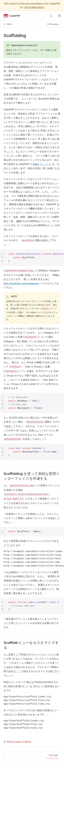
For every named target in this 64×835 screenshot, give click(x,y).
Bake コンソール (42, 164)
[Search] (51, 16)
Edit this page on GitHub (17, 741)
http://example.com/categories (21, 283)
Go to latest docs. (34, 7)
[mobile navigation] (59, 16)
